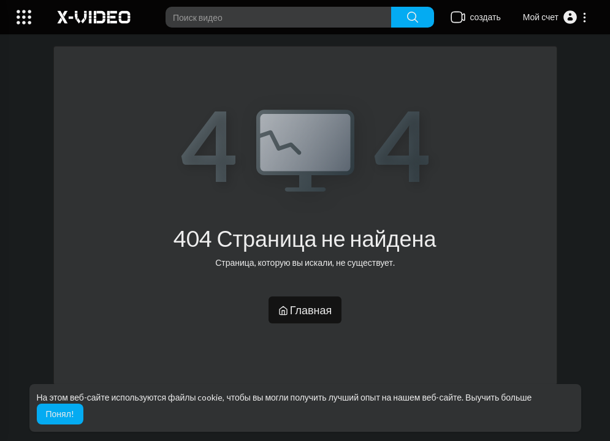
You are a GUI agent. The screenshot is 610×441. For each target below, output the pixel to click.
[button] (555, 17)
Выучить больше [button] (498, 397)
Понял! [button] (60, 414)
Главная (305, 310)
